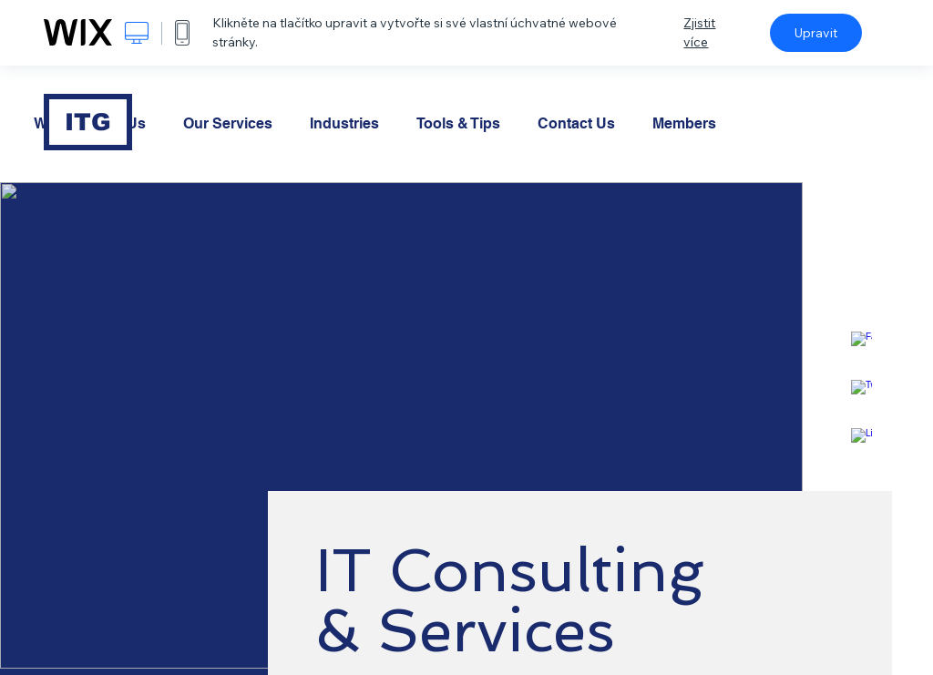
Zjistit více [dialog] (699, 32)
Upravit (816, 33)
